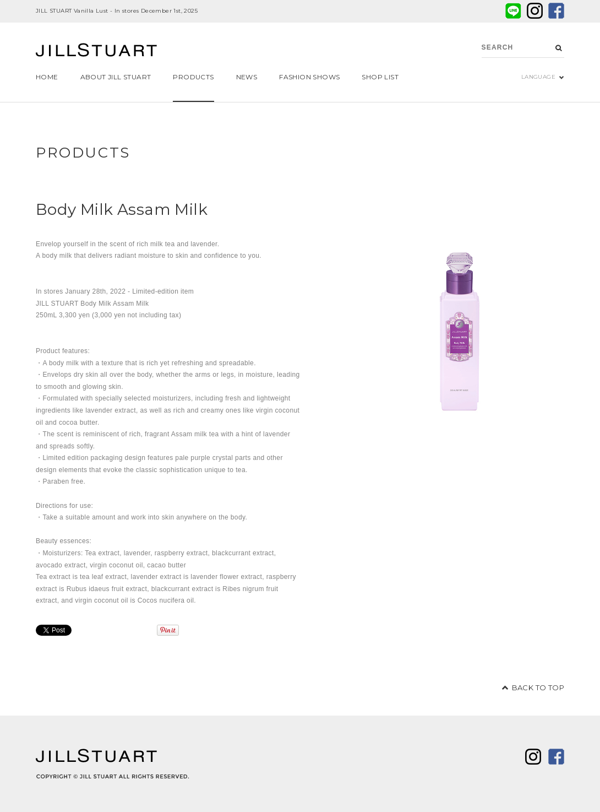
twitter (535, 11)
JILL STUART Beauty (96, 51)
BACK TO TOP (538, 687)
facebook (556, 11)
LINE (513, 11)
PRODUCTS (83, 152)
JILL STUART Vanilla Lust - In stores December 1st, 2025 (117, 10)
